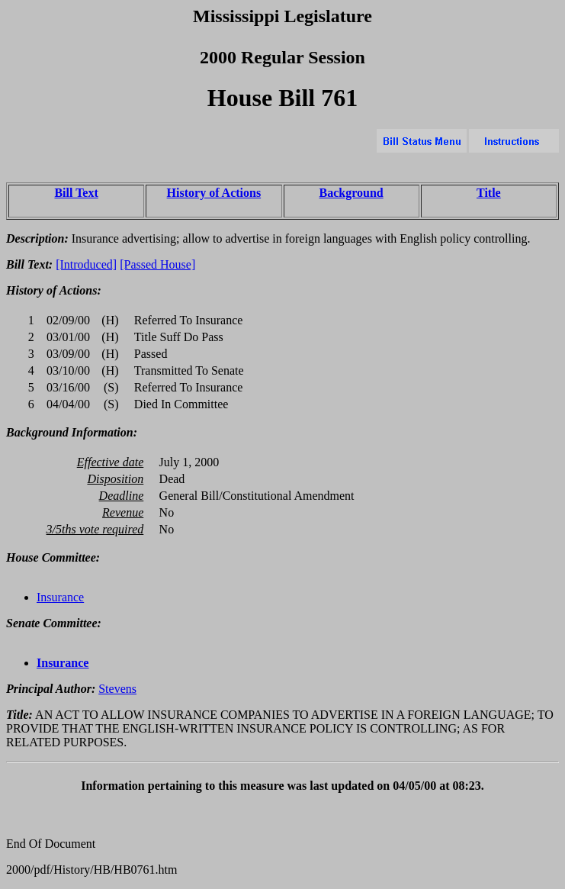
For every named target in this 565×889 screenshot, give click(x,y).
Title (489, 192)
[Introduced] (86, 264)
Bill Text (76, 192)
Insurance (60, 597)
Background (351, 192)
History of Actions (214, 192)
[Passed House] (157, 264)
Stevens (117, 688)
